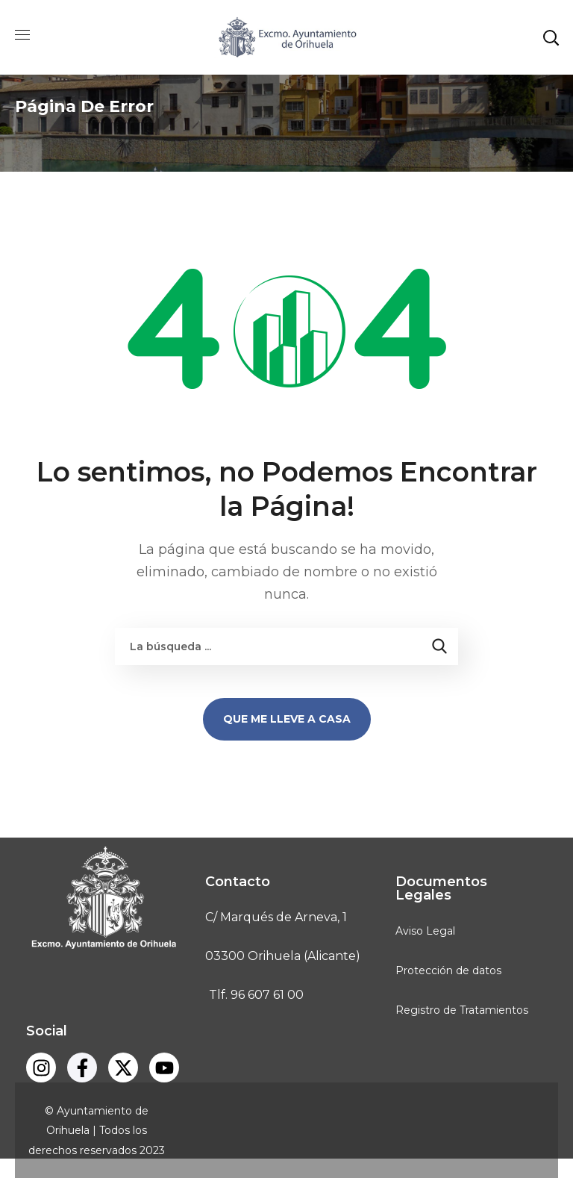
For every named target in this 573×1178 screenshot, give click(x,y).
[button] (550, 37)
